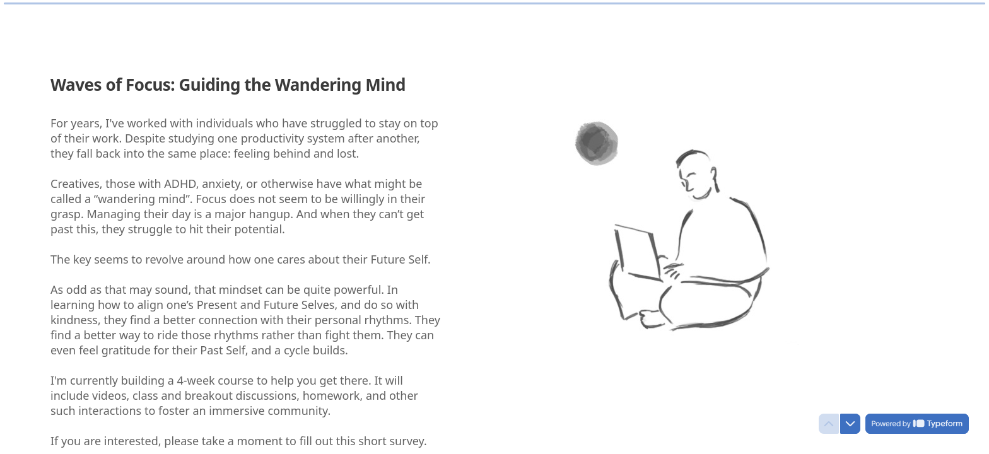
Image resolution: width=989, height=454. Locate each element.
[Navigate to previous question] (829, 424)
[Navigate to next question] (850, 424)
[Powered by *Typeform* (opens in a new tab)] (917, 424)
